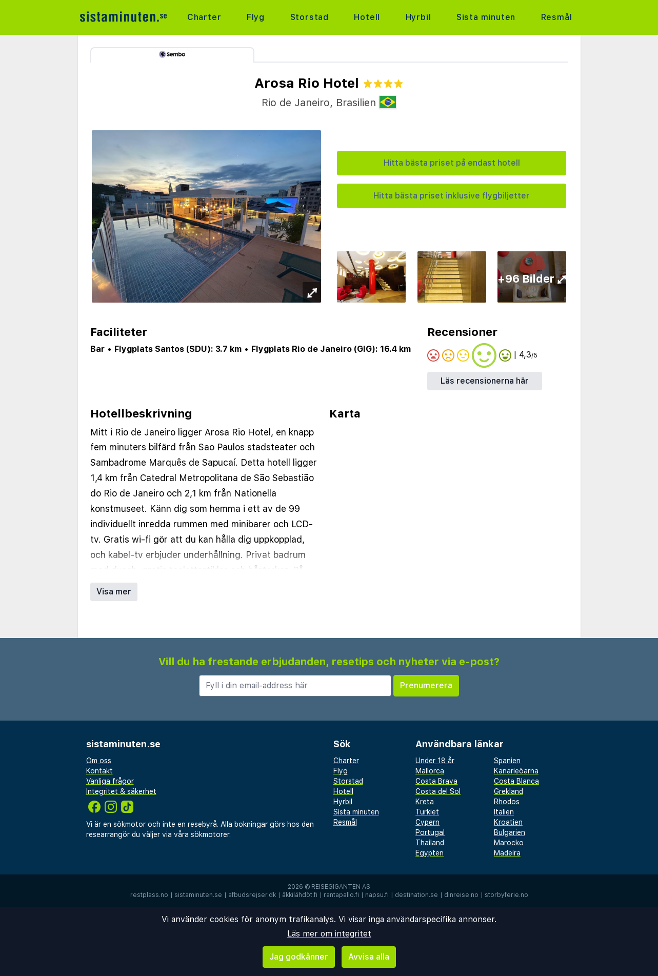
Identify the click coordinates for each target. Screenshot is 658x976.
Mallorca (429, 771)
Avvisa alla (368, 957)
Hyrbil (418, 17)
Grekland (508, 791)
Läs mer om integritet (329, 934)
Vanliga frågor (110, 781)
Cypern (427, 822)
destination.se (416, 895)
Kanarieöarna (516, 771)
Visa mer (113, 591)
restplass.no (149, 895)
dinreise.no (461, 895)
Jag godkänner (298, 957)
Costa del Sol (438, 791)
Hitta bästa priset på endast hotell (452, 163)
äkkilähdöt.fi (299, 895)
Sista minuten (485, 17)
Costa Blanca (516, 781)
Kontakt (99, 771)
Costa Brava (436, 781)
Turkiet (427, 812)
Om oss (98, 760)
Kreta (424, 802)
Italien (504, 812)
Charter (204, 17)
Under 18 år (434, 760)
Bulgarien (509, 832)
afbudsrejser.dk (252, 895)
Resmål (556, 17)
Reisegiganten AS (340, 886)
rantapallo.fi (341, 895)
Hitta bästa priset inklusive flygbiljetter (451, 196)
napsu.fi (377, 895)
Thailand (429, 843)
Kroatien (508, 822)
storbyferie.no (506, 895)
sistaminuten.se (198, 895)
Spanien (507, 760)
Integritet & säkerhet (121, 791)
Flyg (256, 17)
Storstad (309, 17)
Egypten (429, 853)
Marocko (509, 843)
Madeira (507, 853)
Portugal (430, 832)
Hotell (367, 17)
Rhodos (507, 802)
